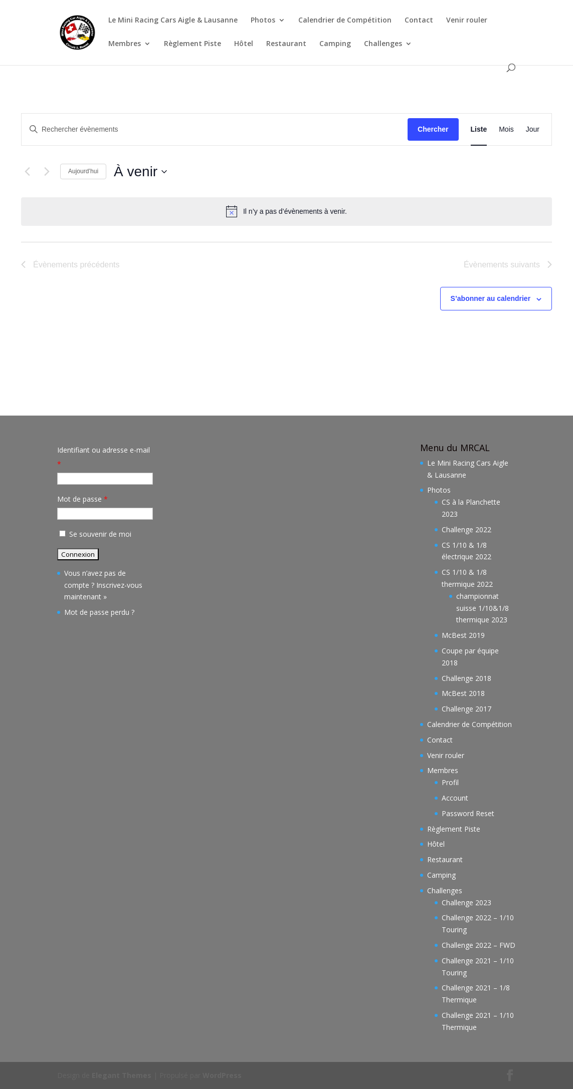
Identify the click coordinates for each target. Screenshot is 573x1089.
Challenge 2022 (466, 529)
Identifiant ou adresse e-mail (103, 457)
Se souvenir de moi (94, 534)
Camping (335, 44)
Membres (124, 44)
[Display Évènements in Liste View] (479, 129)
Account (455, 798)
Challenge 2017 (466, 708)
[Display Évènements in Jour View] (532, 129)
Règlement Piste (192, 44)
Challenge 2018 (466, 678)
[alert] (286, 211)
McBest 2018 (463, 693)
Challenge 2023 (466, 902)
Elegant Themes (121, 1075)
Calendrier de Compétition (345, 21)
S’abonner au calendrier (491, 298)
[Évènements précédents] (27, 172)
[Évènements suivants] (47, 172)
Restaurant (286, 44)
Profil (450, 782)
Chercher (433, 129)
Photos (263, 21)
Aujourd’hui (83, 171)
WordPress (222, 1075)
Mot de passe (82, 499)
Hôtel (243, 44)
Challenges (383, 44)
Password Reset (468, 813)
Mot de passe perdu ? (99, 612)
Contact (419, 21)
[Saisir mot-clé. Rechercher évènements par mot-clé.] (215, 129)
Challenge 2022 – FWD (478, 945)
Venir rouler (466, 21)
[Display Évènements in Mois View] (506, 129)
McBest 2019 (463, 635)
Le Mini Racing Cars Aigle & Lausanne (173, 21)
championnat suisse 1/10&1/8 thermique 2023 (482, 608)
